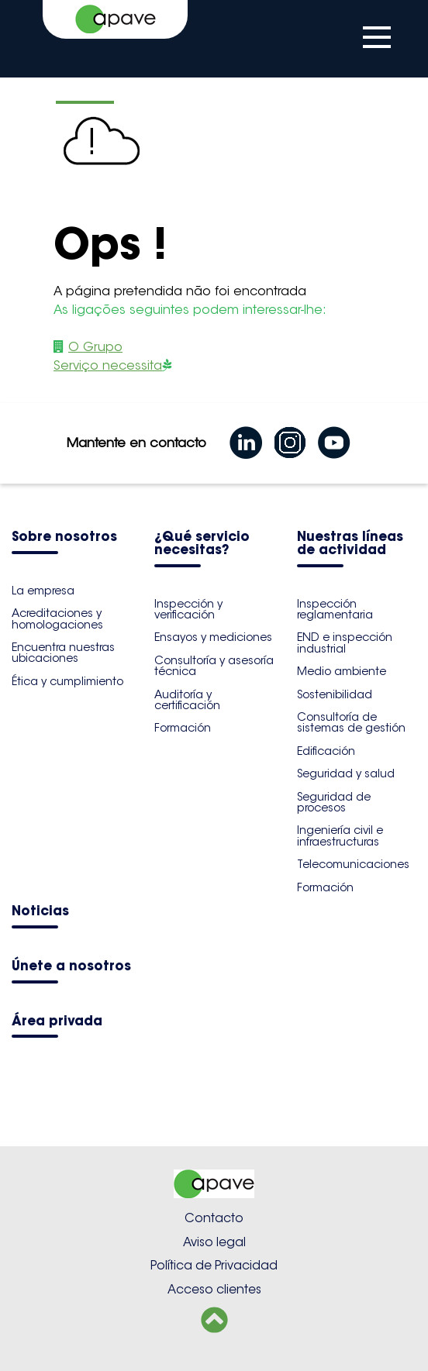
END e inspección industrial (344, 642)
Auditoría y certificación (187, 699)
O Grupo (95, 346)
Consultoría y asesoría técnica (214, 665)
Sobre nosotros (64, 537)
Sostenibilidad (334, 694)
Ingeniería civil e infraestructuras (340, 835)
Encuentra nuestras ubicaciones (63, 652)
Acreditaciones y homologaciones (57, 618)
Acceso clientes (214, 1289)
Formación (182, 728)
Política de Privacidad (214, 1265)
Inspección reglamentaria (335, 609)
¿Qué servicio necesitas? (202, 544)
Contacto (214, 1218)
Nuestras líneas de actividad (350, 544)
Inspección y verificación (188, 609)
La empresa (43, 591)
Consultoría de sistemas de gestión (351, 722)
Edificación (326, 751)
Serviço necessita (108, 365)
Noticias (40, 911)
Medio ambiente (341, 671)
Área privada (57, 1021)
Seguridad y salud (346, 773)
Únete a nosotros (71, 966)
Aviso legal (214, 1242)
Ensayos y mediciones (213, 637)
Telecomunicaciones (353, 864)
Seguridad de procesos (334, 802)
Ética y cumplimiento (67, 681)
